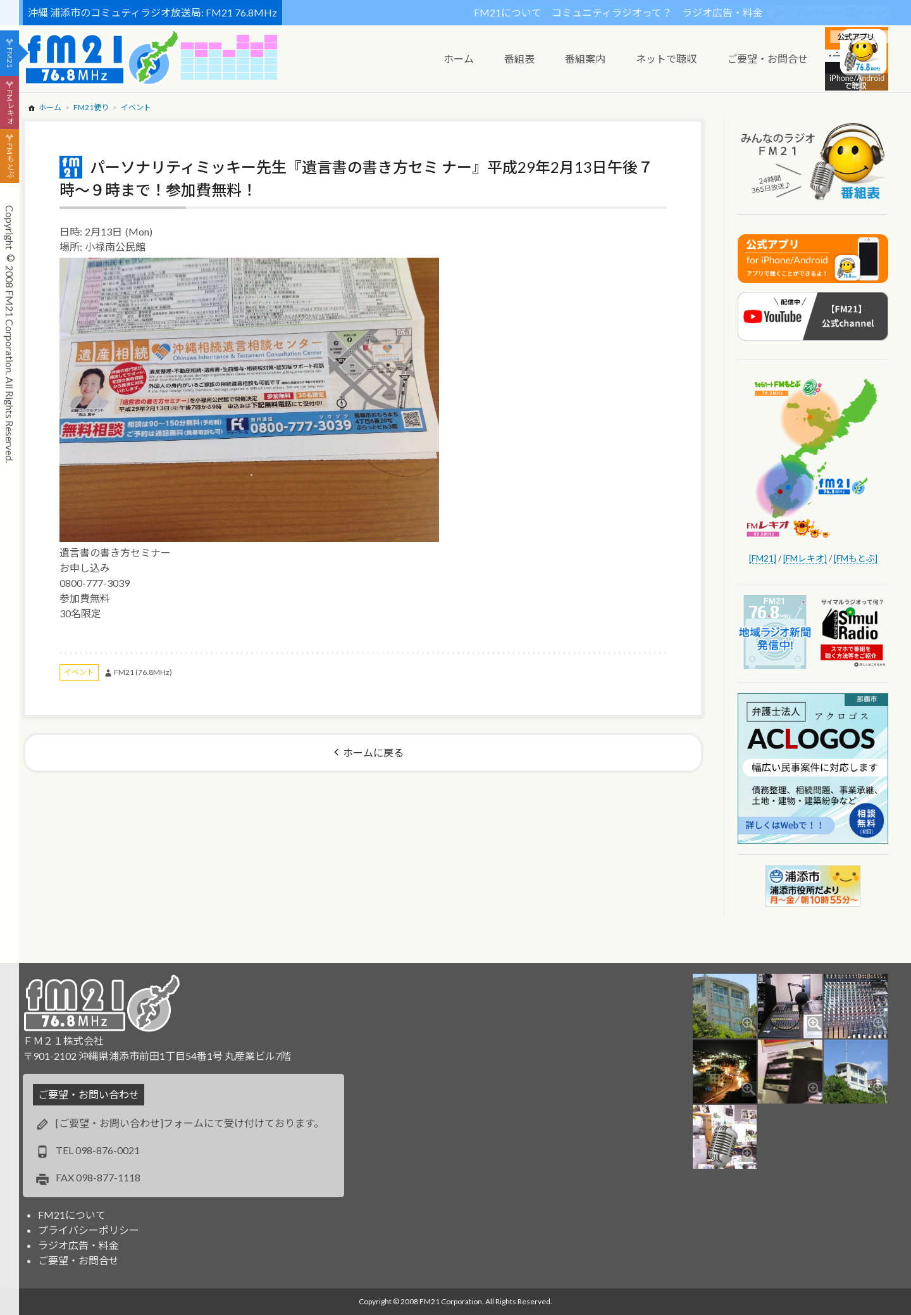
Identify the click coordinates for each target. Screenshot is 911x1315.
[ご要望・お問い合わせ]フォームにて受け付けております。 (190, 1123)
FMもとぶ (10, 161)
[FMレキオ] (805, 558)
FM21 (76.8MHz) (143, 672)
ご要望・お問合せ (78, 1260)
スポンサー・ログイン (835, 12)
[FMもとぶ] (855, 558)
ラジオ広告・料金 (722, 12)
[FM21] (762, 558)
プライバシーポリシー (88, 1230)
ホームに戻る (373, 752)
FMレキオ (10, 107)
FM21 (10, 57)
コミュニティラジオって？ (612, 12)
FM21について (508, 12)
